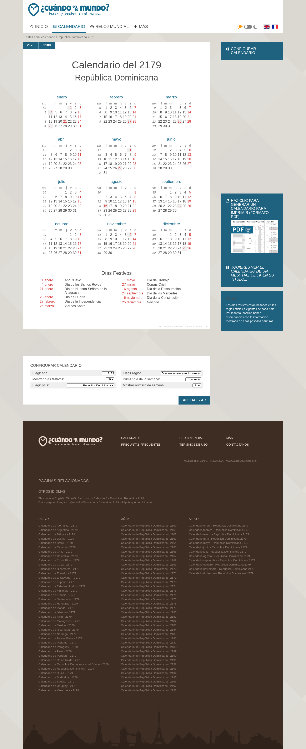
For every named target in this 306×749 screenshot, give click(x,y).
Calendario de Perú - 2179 (55, 651)
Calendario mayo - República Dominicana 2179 (218, 542)
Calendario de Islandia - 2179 (57, 612)
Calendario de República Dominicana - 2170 (149, 569)
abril (61, 139)
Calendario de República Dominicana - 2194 (149, 673)
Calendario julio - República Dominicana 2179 (217, 551)
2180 (47, 45)
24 (179, 206)
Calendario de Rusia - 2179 (56, 673)
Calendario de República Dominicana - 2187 (149, 642)
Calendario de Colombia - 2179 (58, 556)
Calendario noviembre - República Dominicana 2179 (222, 569)
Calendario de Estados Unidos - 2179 (62, 586)
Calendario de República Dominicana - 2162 (149, 534)
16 (105, 206)
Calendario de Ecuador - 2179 (57, 573)
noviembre (116, 224)
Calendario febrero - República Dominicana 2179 (219, 530)
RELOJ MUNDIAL (109, 26)
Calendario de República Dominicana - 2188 (149, 646)
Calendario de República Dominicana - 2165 (149, 547)
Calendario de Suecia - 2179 (56, 681)
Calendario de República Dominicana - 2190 (149, 655)
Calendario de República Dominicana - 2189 (149, 651)
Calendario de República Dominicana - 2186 (149, 638)
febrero (116, 97)
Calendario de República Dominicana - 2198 (149, 690)
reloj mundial (191, 438)
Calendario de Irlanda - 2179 (56, 608)
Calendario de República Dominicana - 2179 (66, 668)
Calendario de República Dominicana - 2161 (149, 530)
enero (62, 97)
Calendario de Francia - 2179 (57, 595)
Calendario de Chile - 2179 (55, 551)
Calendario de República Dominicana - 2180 (149, 612)
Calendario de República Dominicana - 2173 (149, 582)
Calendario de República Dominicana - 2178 (149, 603)
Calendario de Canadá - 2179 (57, 547)
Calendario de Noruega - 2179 (58, 634)
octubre (61, 224)
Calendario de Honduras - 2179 (58, 603)
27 (129, 121)
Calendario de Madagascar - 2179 (60, 621)
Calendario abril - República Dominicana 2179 (218, 538)
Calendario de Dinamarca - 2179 (59, 569)
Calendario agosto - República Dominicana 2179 (219, 556)
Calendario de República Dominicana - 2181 (149, 616)
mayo (116, 139)
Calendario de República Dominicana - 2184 (149, 629)
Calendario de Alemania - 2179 (58, 525)
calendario (48, 37)
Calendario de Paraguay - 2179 (58, 646)
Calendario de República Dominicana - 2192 (149, 664)
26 (179, 121)
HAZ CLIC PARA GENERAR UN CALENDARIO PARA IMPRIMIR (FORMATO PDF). (250, 209)
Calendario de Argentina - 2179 (58, 530)
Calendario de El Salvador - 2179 (59, 577)
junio (171, 139)
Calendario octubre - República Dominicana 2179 (220, 564)
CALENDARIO (69, 26)
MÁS (141, 26)
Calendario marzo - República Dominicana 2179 (219, 534)
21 (65, 121)
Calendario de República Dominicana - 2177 (149, 599)
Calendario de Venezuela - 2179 (59, 690)
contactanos (237, 444)
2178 (31, 45)
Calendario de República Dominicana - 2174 (149, 586)
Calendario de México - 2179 (57, 625)
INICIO (39, 26)
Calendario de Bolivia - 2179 (56, 538)
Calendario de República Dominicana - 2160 (149, 525)
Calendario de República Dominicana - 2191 (149, 660)
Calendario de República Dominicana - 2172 (149, 577)
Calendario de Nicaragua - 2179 (59, 629)
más (229, 438)
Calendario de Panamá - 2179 (57, 642)
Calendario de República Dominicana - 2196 (149, 681)
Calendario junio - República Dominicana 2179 (218, 547)
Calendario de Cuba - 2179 (55, 564)
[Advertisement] (252, 126)
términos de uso (193, 444)
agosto (117, 181)
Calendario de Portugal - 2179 (57, 655)
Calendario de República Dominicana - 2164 (149, 542)
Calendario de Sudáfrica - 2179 (58, 677)
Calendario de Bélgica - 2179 (57, 534)
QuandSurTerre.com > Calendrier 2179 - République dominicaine (111, 502)
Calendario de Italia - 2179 (55, 616)
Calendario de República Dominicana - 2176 (149, 595)
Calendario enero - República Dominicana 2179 (219, 525)
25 (50, 126)
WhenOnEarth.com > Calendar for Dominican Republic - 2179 (105, 498)
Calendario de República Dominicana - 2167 (149, 556)
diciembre (171, 224)
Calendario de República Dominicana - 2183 (149, 625)
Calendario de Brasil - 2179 (56, 542)
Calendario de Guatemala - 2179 (59, 599)
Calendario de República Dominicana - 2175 (149, 590)
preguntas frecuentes (141, 444)
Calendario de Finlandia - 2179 (58, 590)
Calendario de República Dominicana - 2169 (149, 564)
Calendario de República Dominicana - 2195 (149, 677)
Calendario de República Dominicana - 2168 (149, 560)
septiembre (171, 181)
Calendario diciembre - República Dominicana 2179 (221, 573)
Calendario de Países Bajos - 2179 (60, 638)
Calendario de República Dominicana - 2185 (149, 634)
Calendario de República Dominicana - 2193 (149, 668)
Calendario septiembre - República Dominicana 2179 (222, 560)
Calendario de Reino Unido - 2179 (60, 660)
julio (61, 181)
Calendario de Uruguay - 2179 (57, 685)
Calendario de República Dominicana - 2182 (149, 621)
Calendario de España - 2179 (57, 582)
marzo (171, 97)
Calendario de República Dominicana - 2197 (149, 685)
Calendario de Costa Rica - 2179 (59, 560)
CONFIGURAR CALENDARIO (243, 51)
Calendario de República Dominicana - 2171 (149, 573)
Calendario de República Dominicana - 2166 (149, 551)
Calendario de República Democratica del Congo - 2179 (74, 664)
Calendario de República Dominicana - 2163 (149, 538)
